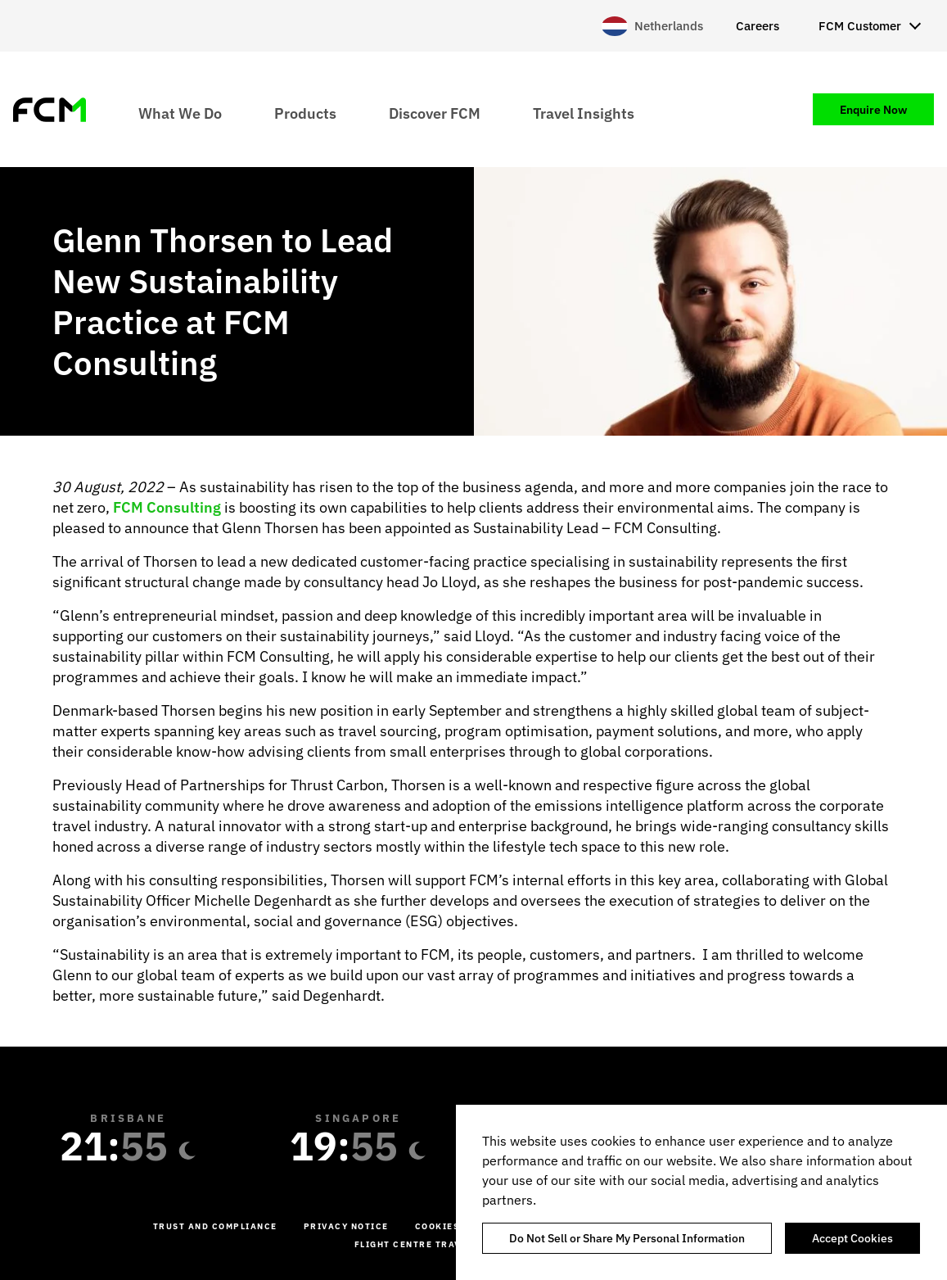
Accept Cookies (852, 1238)
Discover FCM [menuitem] (434, 112)
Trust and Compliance (215, 1226)
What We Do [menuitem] (180, 112)
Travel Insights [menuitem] (583, 112)
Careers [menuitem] (757, 26)
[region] (701, 1192)
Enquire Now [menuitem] (873, 109)
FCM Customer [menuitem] (859, 26)
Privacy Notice (346, 1226)
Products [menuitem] (305, 112)
